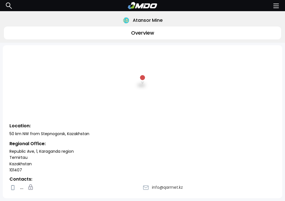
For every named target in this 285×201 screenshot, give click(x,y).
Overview (142, 32)
